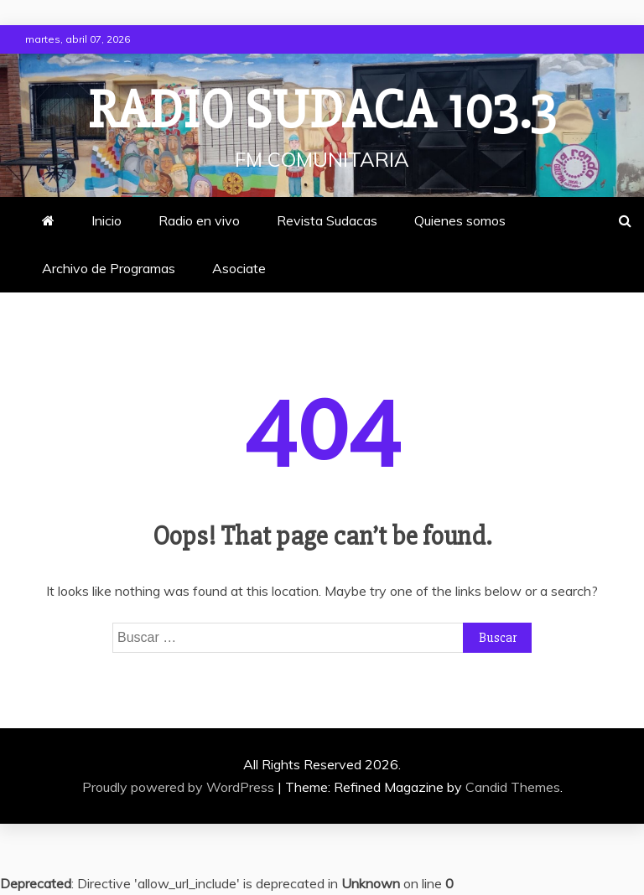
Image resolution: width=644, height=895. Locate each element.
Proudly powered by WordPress (180, 787)
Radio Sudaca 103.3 (322, 110)
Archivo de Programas (108, 268)
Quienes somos (460, 220)
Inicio (106, 220)
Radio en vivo (199, 220)
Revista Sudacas (327, 220)
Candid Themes (512, 787)
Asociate (239, 268)
